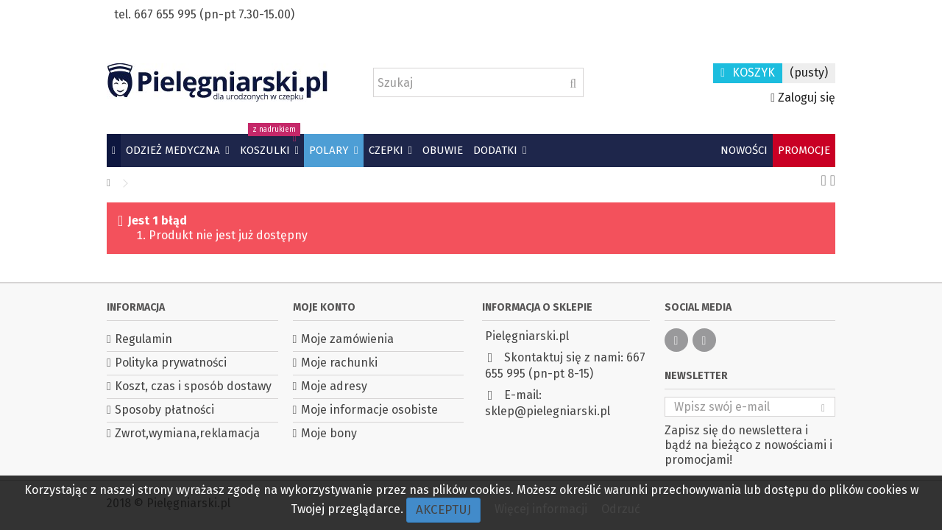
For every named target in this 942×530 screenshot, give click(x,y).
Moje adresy (334, 386)
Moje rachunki (339, 363)
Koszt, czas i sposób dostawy (193, 386)
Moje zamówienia (347, 339)
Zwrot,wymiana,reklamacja (187, 433)
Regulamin (143, 339)
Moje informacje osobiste (369, 410)
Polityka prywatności (171, 363)
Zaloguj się (803, 98)
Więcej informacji (542, 509)
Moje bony (329, 433)
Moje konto (324, 307)
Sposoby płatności (164, 410)
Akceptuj (443, 509)
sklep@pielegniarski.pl (547, 411)
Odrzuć (620, 509)
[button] (177, 150)
